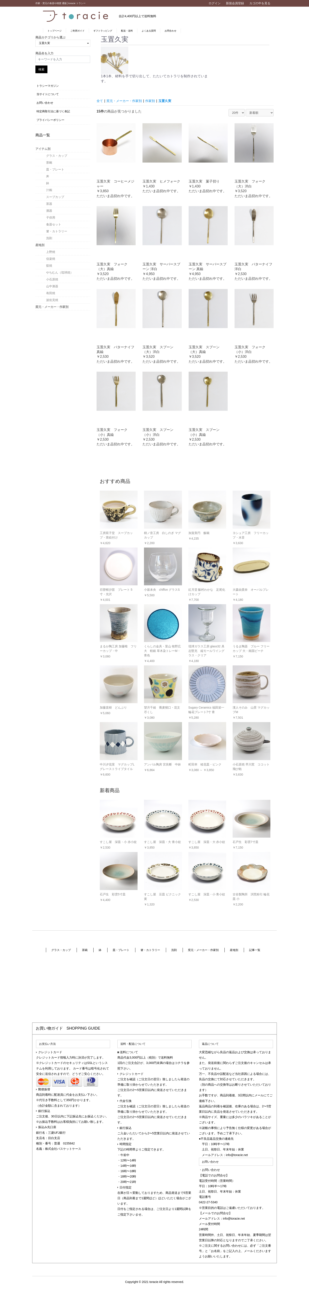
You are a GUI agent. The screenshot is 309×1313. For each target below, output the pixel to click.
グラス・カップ (56, 155)
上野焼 (50, 252)
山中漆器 (52, 286)
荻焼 (49, 265)
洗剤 (49, 238)
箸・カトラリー (56, 231)
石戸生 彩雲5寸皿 (113, 894)
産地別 (39, 245)
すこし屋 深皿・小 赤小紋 (118, 842)
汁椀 (49, 190)
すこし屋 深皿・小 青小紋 (206, 894)
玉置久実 (169, 101)
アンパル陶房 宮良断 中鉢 (162, 764)
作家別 (153, 101)
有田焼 (50, 293)
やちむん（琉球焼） (59, 272)
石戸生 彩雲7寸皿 (245, 842)
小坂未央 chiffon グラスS (162, 589)
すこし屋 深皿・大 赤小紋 (206, 842)
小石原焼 (52, 279)
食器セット (53, 224)
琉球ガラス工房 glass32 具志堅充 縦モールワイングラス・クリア (206, 651)
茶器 (49, 203)
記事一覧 (255, 950)
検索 (41, 69)
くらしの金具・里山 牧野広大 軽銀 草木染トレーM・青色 (162, 651)
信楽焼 (50, 258)
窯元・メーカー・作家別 (51, 307)
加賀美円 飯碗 (198, 533)
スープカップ (55, 197)
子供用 (50, 217)
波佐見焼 (52, 300)
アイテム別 (42, 149)
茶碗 (49, 162)
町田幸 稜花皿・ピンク (204, 764)
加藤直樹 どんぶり (113, 707)
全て (100, 101)
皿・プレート (55, 169)
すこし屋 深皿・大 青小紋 (162, 842)
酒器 (49, 210)
